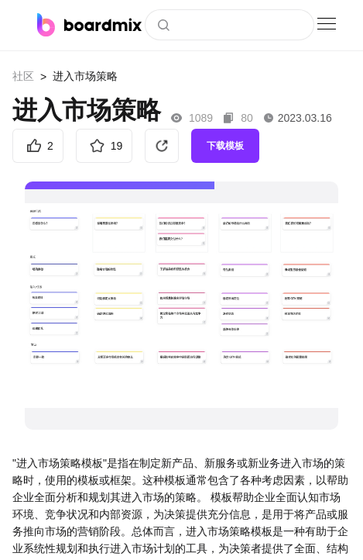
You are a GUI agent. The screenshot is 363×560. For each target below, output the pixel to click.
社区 (23, 76)
